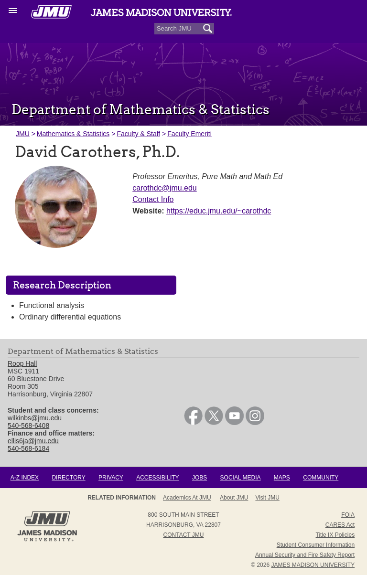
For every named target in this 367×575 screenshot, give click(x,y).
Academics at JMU (187, 497)
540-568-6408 (28, 425)
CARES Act (340, 525)
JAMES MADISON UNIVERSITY (313, 565)
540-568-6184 (28, 448)
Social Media (240, 477)
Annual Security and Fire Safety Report (305, 555)
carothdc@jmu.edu (164, 188)
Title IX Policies (335, 535)
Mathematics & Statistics (73, 134)
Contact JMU (183, 535)
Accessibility (157, 477)
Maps (282, 477)
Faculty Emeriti (189, 134)
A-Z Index (25, 477)
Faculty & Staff (138, 134)
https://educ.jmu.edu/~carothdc (218, 211)
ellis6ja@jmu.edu (33, 441)
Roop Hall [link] (22, 364)
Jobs (199, 477)
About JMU (234, 497)
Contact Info (152, 199)
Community (320, 477)
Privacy (110, 477)
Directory (68, 477)
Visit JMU (267, 497)
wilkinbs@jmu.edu (35, 418)
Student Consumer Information (316, 545)
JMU (23, 134)
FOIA (348, 514)
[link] (193, 422)
